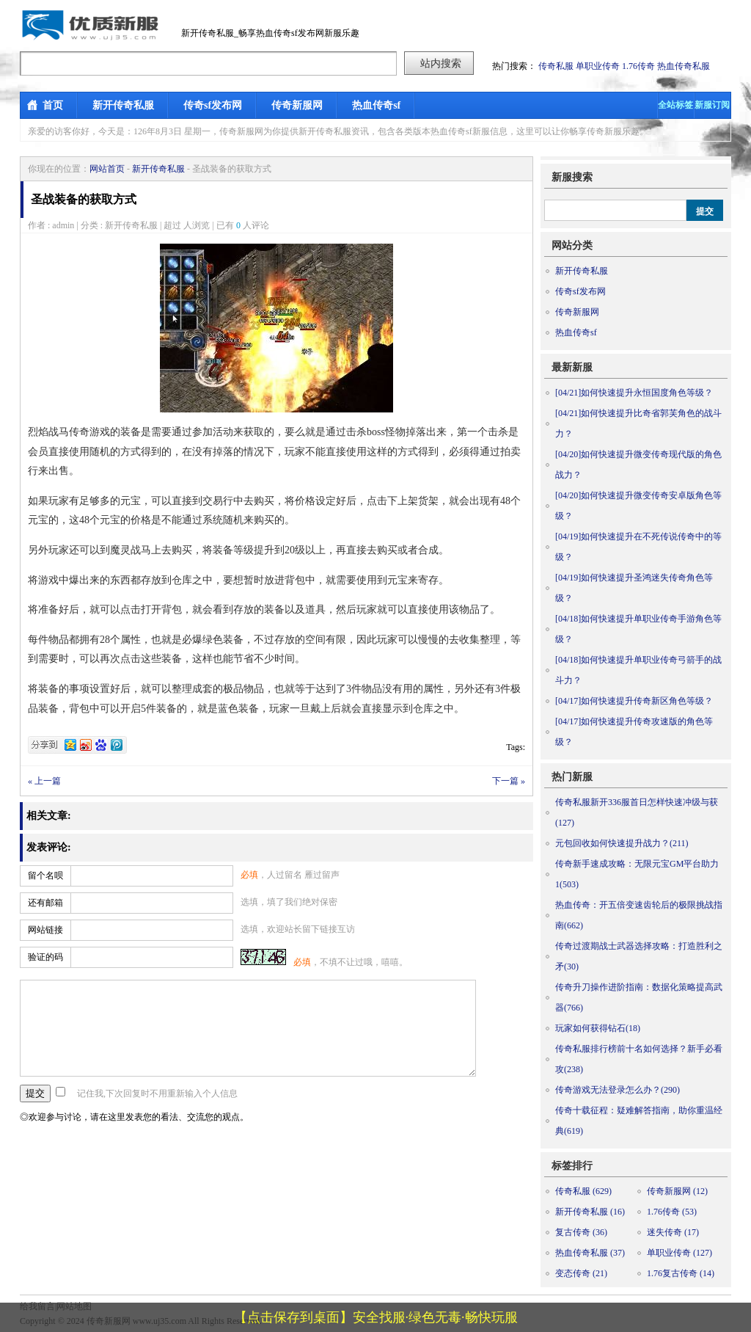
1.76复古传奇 (680, 1273)
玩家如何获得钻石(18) (597, 1028)
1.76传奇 (638, 66)
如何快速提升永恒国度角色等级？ (634, 392)
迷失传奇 (673, 1232)
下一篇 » (508, 781)
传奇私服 (556, 66)
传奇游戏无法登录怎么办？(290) (617, 1090)
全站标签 (675, 105)
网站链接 (45, 930)
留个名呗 (45, 875)
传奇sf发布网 (212, 105)
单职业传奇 (598, 66)
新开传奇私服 (123, 105)
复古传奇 (581, 1232)
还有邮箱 (45, 903)
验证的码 (45, 957)
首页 (53, 105)
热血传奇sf (376, 105)
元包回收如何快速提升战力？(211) (622, 843)
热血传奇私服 (683, 66)
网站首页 (107, 169)
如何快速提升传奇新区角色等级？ (634, 701)
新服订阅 (712, 105)
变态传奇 (581, 1273)
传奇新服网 (297, 105)
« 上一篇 (44, 781)
